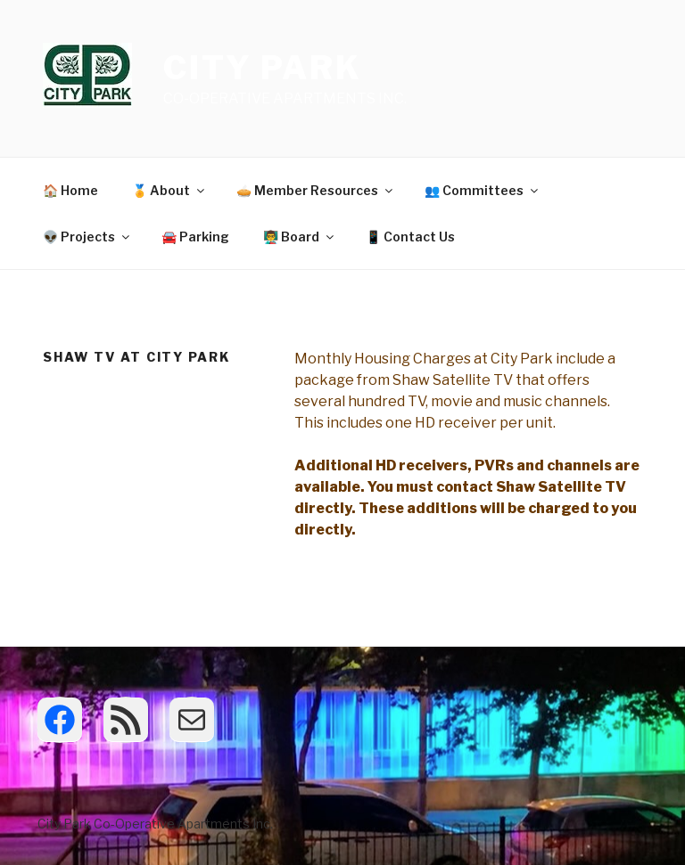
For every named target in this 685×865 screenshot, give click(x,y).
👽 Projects (87, 236)
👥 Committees (483, 190)
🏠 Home (70, 190)
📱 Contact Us (410, 236)
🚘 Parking (195, 236)
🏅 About (169, 190)
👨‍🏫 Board (299, 236)
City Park (262, 67)
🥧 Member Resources (315, 190)
